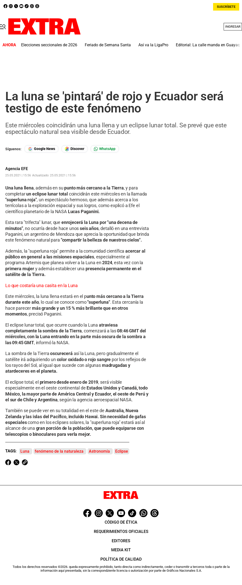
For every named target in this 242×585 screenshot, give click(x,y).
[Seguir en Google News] (41, 148)
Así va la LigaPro (153, 45)
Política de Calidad (121, 559)
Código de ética (121, 522)
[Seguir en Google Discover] (74, 148)
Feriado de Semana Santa (108, 45)
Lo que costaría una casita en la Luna (41, 285)
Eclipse (121, 451)
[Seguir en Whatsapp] (105, 148)
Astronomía (99, 451)
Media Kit (121, 550)
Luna (24, 451)
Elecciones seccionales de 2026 (49, 45)
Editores (121, 540)
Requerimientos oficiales (121, 531)
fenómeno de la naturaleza (59, 451)
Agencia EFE (16, 169)
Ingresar (232, 26)
